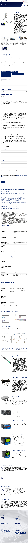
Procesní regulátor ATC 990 (18, 450)
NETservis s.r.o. (13, 541)
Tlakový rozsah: (4, 84)
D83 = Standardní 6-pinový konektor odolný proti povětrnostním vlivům (14, 135)
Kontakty (2, 529)
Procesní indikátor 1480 (17, 410)
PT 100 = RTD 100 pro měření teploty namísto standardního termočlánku (13, 137)
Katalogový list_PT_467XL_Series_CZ (7, 349)
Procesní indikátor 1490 (17, 420)
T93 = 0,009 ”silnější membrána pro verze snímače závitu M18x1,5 (14, 140)
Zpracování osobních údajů (5, 530)
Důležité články (5, 499)
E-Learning (3, 474)
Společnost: (3, 149)
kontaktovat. (19, 65)
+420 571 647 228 (19, 525)
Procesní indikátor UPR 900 (18, 434)
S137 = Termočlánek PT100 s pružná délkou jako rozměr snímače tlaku (15, 138)
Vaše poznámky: (4, 165)
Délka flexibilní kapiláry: (6, 89)
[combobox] (14, 86)
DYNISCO (7, 8)
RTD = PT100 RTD (6, 146)
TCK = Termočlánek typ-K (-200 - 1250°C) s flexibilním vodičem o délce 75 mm (15, 144)
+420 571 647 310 (19, 526)
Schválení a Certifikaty (6, 465)
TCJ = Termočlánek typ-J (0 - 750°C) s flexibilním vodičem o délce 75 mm (14, 142)
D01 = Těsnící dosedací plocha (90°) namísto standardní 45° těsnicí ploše (14, 126)
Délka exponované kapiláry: (7, 94)
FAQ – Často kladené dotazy (5, 531)
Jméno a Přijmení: (4, 154)
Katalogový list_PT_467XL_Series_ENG (21, 349)
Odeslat (2, 181)
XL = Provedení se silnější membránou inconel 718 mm (12, 122)
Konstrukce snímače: (5, 79)
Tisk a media (3, 532)
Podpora (2, 525)
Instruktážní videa (5, 486)
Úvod (1, 8)
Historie (4, 8)
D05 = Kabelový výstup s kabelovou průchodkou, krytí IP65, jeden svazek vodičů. (14, 128)
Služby (2, 526)
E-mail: (2, 160)
